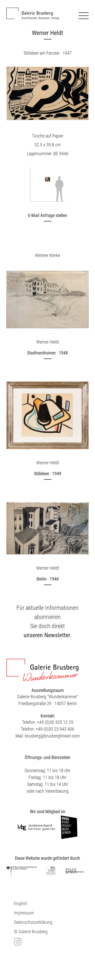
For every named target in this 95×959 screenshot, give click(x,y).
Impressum (24, 912)
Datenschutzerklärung (33, 922)
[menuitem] (20, 903)
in (17, 941)
